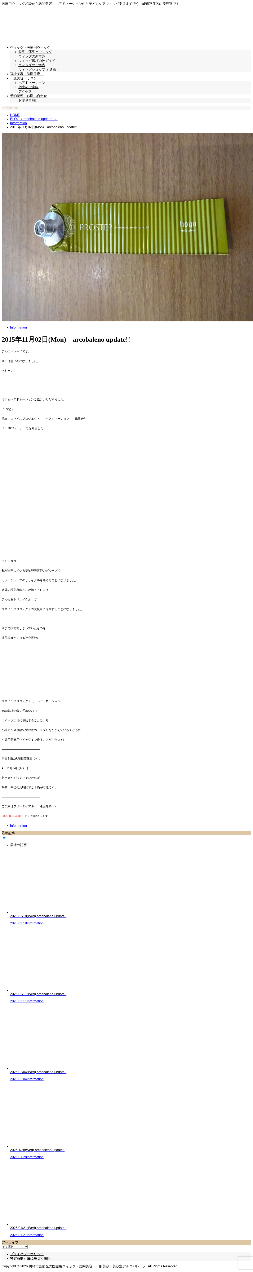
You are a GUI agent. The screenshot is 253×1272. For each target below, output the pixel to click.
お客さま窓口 (28, 100)
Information (18, 327)
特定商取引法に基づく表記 (30, 1258)
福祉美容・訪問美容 (27, 74)
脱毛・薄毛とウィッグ (35, 52)
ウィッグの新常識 (31, 56)
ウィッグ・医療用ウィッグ (30, 47)
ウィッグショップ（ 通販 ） (39, 69)
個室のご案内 (28, 87)
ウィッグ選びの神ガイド (36, 60)
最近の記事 (18, 845)
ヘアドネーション (31, 82)
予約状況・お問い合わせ (28, 96)
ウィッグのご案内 (31, 65)
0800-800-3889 (12, 816)
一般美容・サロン (23, 78)
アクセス (26, 91)
